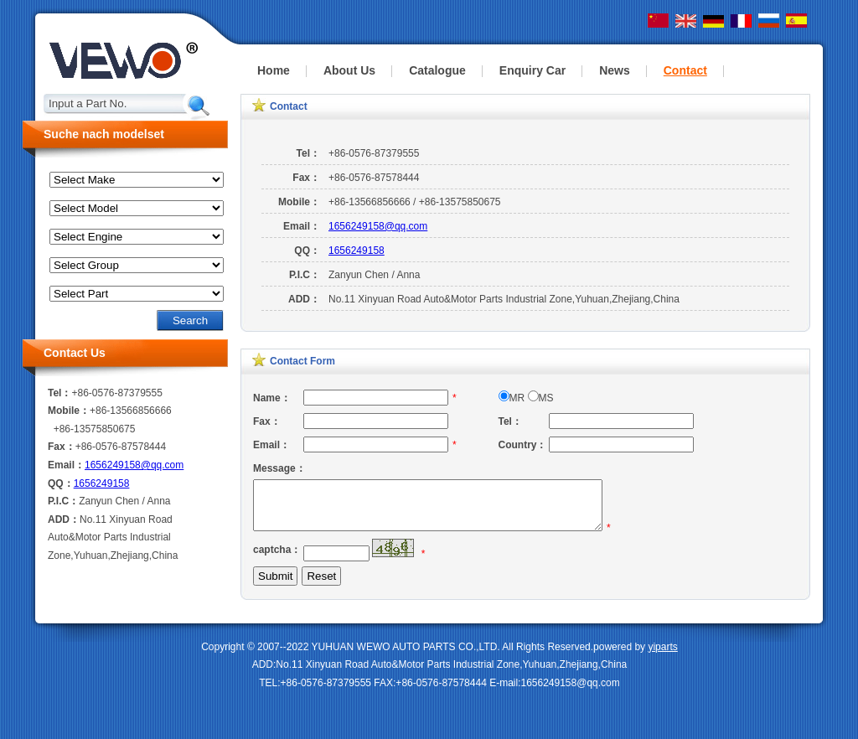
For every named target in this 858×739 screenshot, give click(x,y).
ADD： (304, 299)
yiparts (662, 657)
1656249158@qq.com (377, 226)
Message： (278, 468)
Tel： (308, 153)
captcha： (277, 560)
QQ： (307, 250)
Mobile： (299, 202)
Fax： (306, 177)
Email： (301, 226)
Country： (523, 445)
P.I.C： (304, 275)
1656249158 (356, 250)
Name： (272, 398)
